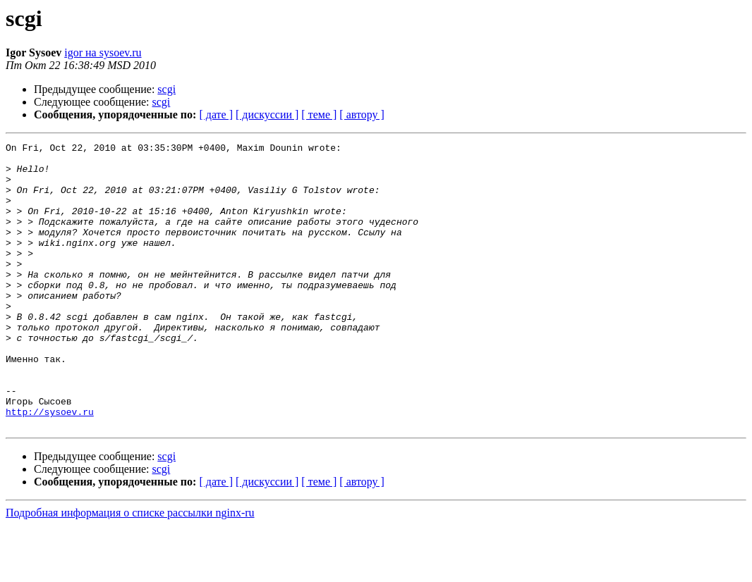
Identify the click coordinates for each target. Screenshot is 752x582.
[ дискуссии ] (267, 114)
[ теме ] (318, 114)
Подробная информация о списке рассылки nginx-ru (130, 570)
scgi (166, 89)
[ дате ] (216, 114)
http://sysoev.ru (50, 466)
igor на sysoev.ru (102, 52)
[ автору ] (361, 114)
